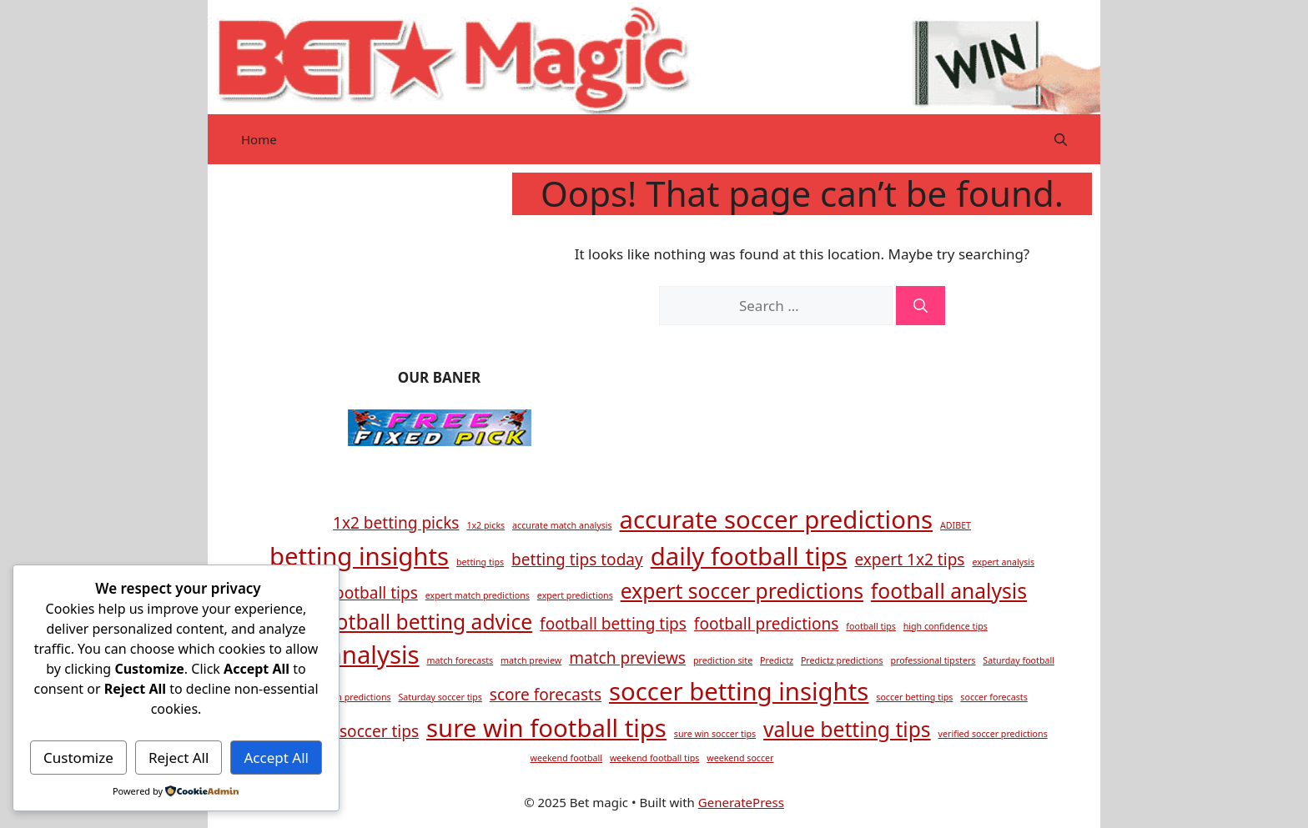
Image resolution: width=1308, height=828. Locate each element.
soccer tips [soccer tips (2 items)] (379, 731)
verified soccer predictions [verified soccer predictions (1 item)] (993, 734)
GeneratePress (741, 802)
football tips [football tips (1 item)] (870, 626)
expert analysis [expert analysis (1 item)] (1003, 562)
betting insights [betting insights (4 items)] (359, 556)
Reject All (178, 757)
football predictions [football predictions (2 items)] (766, 624)
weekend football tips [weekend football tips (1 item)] (654, 758)
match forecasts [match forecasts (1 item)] (459, 660)
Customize (78, 757)
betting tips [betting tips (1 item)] (480, 562)
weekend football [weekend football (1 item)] (566, 758)
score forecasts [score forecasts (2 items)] (545, 694)
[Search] (920, 306)
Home (259, 139)
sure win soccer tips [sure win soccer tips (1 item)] (715, 734)
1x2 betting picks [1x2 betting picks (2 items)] (396, 523)
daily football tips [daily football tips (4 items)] (749, 556)
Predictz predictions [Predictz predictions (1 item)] (842, 660)
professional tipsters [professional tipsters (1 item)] (932, 660)
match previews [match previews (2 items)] (627, 658)
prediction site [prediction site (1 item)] (722, 660)
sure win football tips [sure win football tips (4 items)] (546, 728)
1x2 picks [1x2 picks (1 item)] (485, 525)
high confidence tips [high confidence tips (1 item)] (945, 626)
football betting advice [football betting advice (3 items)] (424, 621)
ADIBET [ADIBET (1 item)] (955, 525)
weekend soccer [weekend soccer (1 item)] (740, 758)
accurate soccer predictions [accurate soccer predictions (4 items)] (776, 519)
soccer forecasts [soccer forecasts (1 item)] (993, 697)
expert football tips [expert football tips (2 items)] (347, 593)
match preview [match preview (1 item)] (531, 660)
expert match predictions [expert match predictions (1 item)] (477, 595)
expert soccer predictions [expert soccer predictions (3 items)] (742, 591)
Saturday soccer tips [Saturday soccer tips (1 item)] (439, 697)
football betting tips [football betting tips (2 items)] (613, 624)
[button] (1061, 139)
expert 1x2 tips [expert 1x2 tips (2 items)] (909, 559)
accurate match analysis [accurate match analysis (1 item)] (562, 525)
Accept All (276, 757)
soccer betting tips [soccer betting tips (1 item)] (914, 697)
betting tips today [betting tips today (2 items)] (577, 559)
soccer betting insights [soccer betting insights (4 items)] (738, 691)
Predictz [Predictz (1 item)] (776, 660)
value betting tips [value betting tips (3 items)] (847, 729)
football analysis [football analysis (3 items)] (949, 591)
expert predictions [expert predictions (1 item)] (575, 595)
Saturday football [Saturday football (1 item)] (1018, 660)
